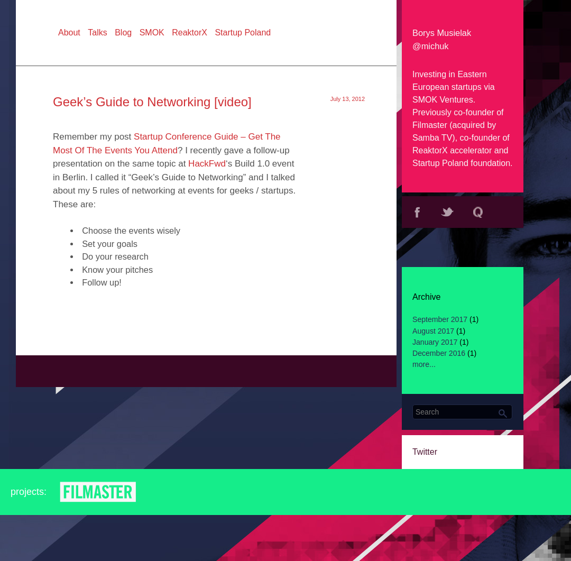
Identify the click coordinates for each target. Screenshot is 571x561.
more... (424, 364)
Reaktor (180, 492)
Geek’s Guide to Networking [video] (152, 102)
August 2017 (433, 331)
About (69, 32)
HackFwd (207, 164)
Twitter (447, 212)
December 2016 (438, 353)
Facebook (417, 212)
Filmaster (429, 125)
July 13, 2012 (347, 99)
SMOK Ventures (442, 99)
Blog (123, 32)
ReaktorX (430, 150)
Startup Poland (440, 163)
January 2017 (434, 342)
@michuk (430, 46)
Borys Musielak (441, 33)
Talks (97, 32)
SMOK (152, 32)
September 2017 (439, 319)
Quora (478, 212)
